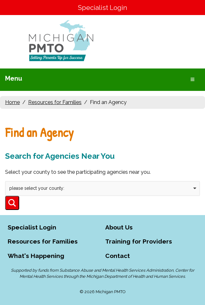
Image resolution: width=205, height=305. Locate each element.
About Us (119, 227)
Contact (117, 255)
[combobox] (102, 188)
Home (12, 102)
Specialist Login (102, 8)
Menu (13, 78)
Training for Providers (138, 241)
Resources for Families (55, 102)
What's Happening (36, 255)
